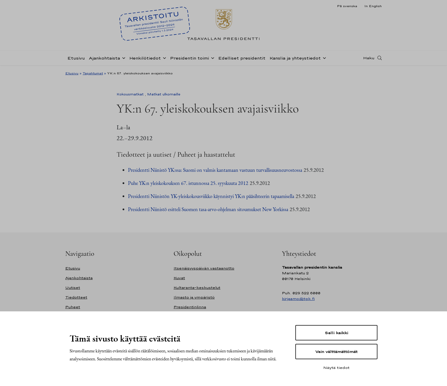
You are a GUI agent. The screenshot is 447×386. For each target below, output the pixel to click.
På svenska (347, 6)
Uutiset (72, 287)
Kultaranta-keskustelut (197, 287)
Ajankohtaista (104, 58)
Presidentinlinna (190, 307)
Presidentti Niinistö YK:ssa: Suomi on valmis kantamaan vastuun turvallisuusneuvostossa (215, 170)
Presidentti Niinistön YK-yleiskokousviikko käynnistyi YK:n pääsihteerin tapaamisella (211, 196)
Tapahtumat (93, 73)
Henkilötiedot (145, 58)
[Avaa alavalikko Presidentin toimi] (211, 57)
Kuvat (179, 277)
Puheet (72, 307)
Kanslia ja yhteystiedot (295, 58)
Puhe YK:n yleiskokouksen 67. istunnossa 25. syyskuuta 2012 (188, 183)
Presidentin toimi (189, 58)
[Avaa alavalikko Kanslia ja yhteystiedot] (323, 57)
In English (373, 6)
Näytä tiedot (336, 367)
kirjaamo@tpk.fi (298, 298)
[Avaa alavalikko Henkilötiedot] (163, 57)
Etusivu (76, 58)
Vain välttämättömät (336, 351)
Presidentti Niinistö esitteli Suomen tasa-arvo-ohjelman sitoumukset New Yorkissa (208, 209)
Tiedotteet (76, 297)
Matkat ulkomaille (163, 94)
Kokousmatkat (130, 94)
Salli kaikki (336, 332)
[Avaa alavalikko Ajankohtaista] (122, 57)
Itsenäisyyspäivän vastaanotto (204, 268)
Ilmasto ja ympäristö (194, 297)
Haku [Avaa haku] (369, 57)
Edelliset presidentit (241, 58)
